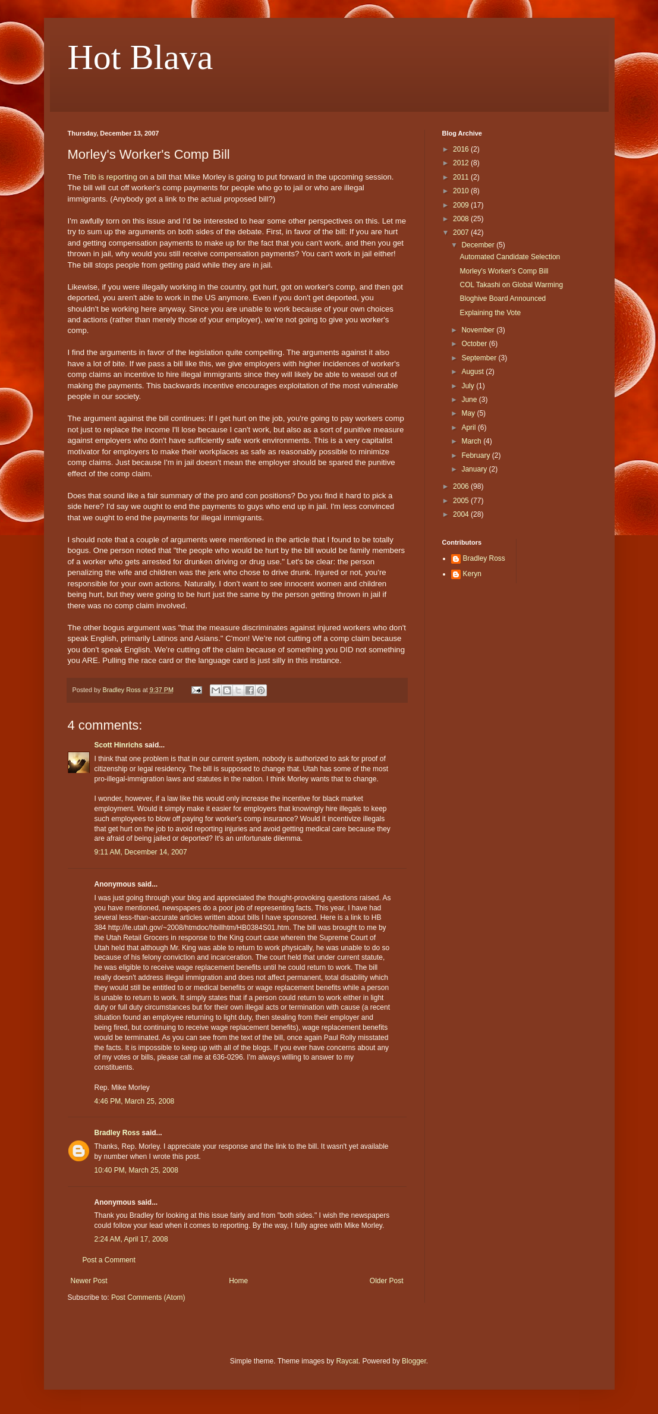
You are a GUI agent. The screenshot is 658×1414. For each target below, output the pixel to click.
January (475, 469)
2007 (462, 232)
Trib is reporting (110, 176)
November (478, 330)
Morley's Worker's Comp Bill (503, 271)
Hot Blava (140, 57)
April (469, 427)
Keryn (472, 574)
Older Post (387, 1281)
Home (238, 1281)
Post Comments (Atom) (148, 1297)
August (473, 371)
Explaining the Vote (490, 313)
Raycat (347, 1361)
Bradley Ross (117, 1133)
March (472, 441)
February (476, 455)
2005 (462, 501)
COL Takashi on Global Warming (511, 285)
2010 (462, 191)
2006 (462, 486)
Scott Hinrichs (119, 745)
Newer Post (89, 1281)
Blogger (414, 1361)
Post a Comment (109, 1260)
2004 (462, 514)
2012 (462, 163)
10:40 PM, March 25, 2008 (136, 1170)
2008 (462, 219)
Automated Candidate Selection (509, 257)
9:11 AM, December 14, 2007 (141, 852)
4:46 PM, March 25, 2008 (135, 1101)
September (479, 358)
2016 (462, 149)
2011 (462, 177)
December (478, 245)
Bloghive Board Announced (502, 298)
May (469, 413)
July (468, 386)
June (469, 399)
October (475, 344)
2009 (462, 205)
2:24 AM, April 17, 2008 (131, 1239)
